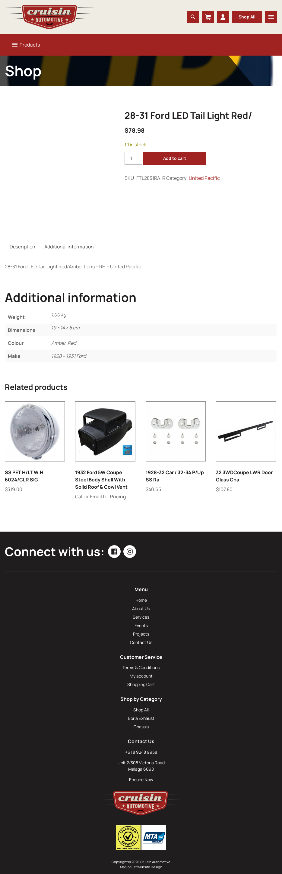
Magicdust (128, 867)
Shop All (247, 17)
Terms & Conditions (141, 667)
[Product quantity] (133, 158)
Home (141, 600)
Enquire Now (141, 779)
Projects (141, 634)
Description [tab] (22, 246)
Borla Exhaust (141, 718)
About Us (141, 608)
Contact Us (141, 642)
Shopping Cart (141, 684)
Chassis (141, 727)
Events (141, 625)
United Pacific (204, 178)
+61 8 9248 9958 (141, 752)
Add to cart (174, 158)
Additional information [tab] (69, 246)
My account (141, 676)
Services (141, 617)
